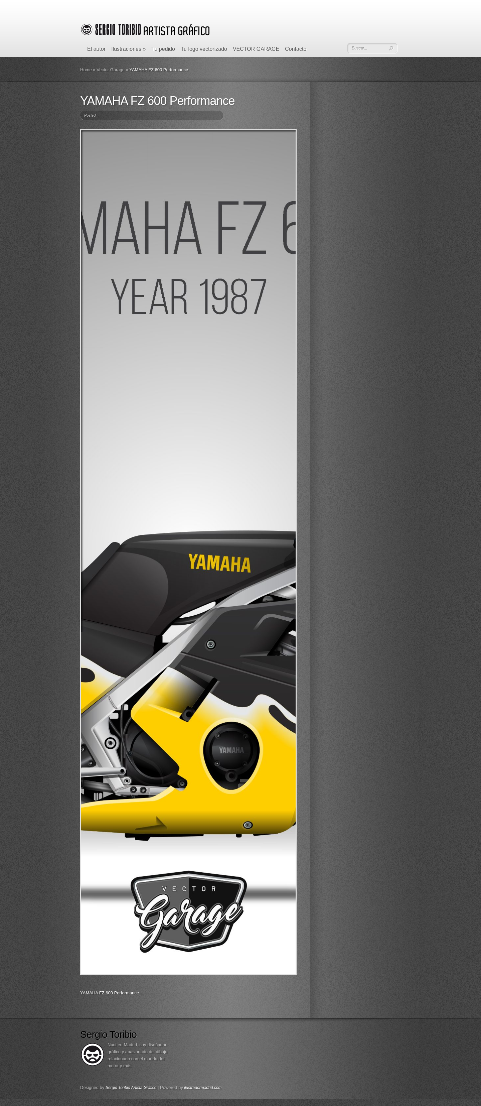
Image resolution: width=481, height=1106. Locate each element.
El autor (96, 49)
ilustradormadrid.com (202, 1087)
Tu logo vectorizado (204, 49)
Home (86, 69)
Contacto (295, 49)
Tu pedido (163, 49)
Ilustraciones (128, 49)
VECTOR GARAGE (256, 49)
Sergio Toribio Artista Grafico (131, 1087)
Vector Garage (111, 69)
